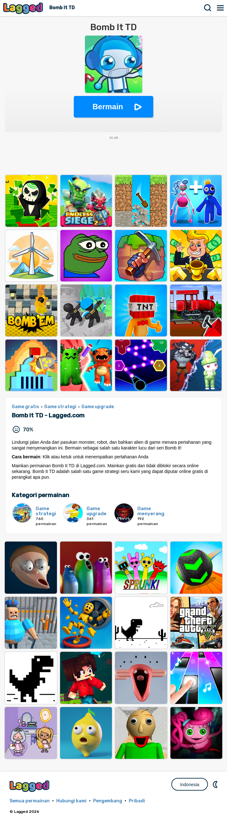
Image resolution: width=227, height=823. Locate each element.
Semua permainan (30, 801)
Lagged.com (30, 786)
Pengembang (107, 801)
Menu (220, 8)
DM (216, 784)
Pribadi (137, 801)
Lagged (24, 8)
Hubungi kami (71, 801)
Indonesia (189, 784)
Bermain (108, 106)
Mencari (208, 8)
